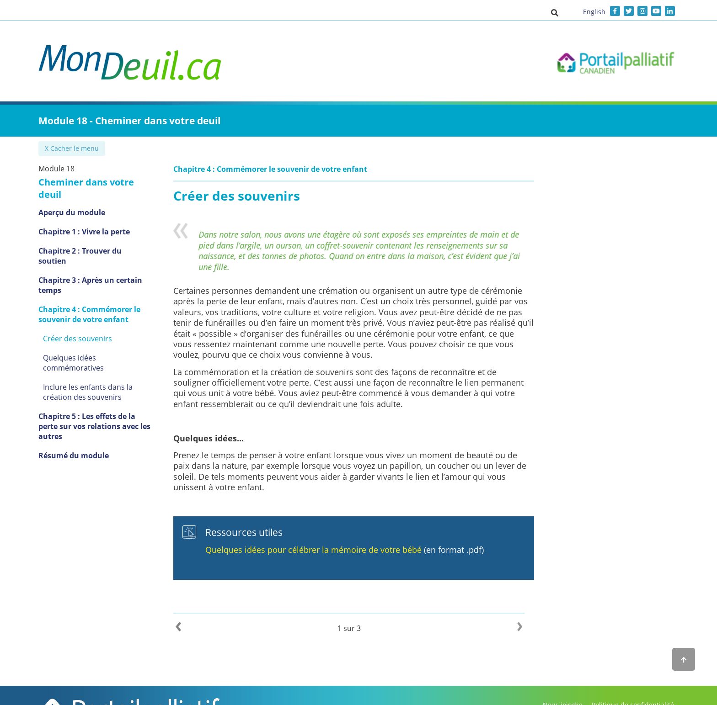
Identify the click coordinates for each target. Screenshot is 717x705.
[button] (554, 12)
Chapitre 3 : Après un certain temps (90, 263)
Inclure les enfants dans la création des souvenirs (88, 360)
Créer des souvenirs (77, 316)
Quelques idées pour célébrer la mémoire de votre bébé (323, 549)
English (594, 11)
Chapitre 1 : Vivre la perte (84, 219)
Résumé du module (73, 413)
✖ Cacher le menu (73, 148)
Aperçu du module (71, 200)
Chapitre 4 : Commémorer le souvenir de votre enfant (89, 292)
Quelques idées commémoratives (101, 335)
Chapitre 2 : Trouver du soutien (94, 238)
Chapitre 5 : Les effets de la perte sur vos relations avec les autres (97, 389)
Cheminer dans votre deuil (98, 182)
